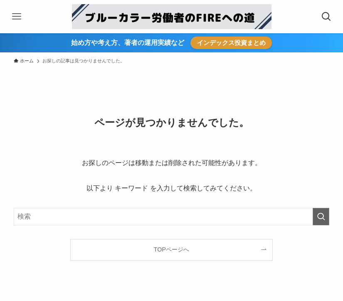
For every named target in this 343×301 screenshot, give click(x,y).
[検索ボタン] (326, 16)
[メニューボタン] (16, 16)
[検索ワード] (171, 216)
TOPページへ (171, 249)
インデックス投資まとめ (231, 42)
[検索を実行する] (321, 216)
